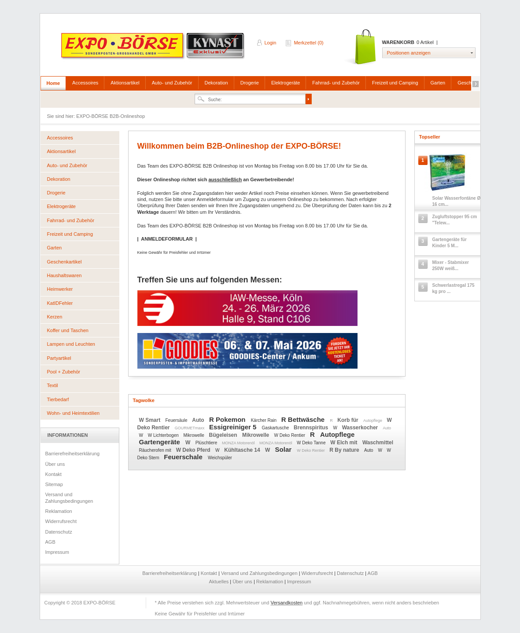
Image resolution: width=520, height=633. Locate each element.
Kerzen (55, 316)
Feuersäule (177, 420)
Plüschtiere (206, 442)
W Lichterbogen (164, 435)
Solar (284, 449)
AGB (50, 542)
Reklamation (58, 511)
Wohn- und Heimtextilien (73, 413)
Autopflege (373, 420)
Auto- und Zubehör (172, 82)
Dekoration (216, 82)
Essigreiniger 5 (233, 427)
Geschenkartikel (64, 261)
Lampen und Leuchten (71, 344)
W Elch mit (344, 442)
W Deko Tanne (312, 442)
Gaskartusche (276, 427)
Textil (52, 385)
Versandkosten (286, 602)
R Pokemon (228, 419)
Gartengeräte (160, 442)
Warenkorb (361, 47)
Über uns (55, 464)
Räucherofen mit (156, 450)
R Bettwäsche (304, 419)
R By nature (345, 450)
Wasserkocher (361, 427)
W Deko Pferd (194, 450)
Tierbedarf (58, 399)
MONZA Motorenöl (239, 443)
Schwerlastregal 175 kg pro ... (453, 288)
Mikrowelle (195, 435)
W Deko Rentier (290, 435)
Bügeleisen (224, 435)
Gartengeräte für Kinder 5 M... (449, 242)
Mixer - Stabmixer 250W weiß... (450, 265)
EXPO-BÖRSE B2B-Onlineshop (153, 48)
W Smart (150, 420)
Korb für (348, 420)
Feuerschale (184, 457)
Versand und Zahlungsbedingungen (69, 497)
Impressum (57, 552)
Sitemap (54, 484)
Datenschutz (58, 531)
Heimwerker (60, 289)
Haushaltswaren (64, 275)
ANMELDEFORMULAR (166, 238)
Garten (438, 82)
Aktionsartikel (125, 82)
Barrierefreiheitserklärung (72, 453)
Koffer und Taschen (68, 330)
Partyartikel (59, 358)
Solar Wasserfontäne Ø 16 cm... (456, 201)
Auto (199, 420)
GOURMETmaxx (190, 428)
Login (271, 42)
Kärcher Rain (264, 420)
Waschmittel (377, 442)
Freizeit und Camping (395, 82)
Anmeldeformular (215, 199)
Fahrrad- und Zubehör (336, 82)
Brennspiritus (311, 427)
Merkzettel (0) (308, 42)
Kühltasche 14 (243, 450)
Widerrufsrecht (61, 521)
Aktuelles (219, 581)
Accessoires (85, 82)
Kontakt (53, 474)
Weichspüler (220, 457)
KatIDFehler (60, 303)
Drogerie (249, 82)
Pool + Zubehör (64, 371)
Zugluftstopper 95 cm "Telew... (454, 219)
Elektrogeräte (285, 82)
